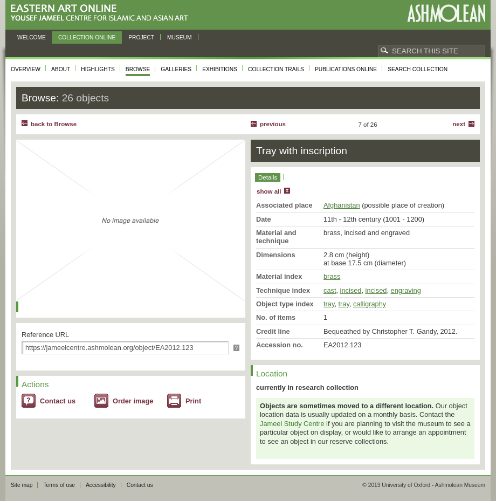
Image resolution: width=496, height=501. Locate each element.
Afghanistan (341, 205)
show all (269, 191)
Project (141, 37)
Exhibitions (219, 69)
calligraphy (369, 304)
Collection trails (276, 69)
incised (351, 290)
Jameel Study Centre (292, 424)
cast (329, 290)
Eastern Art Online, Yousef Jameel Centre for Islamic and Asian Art (102, 13)
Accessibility (101, 485)
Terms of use (59, 485)
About (60, 69)
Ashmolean (446, 13)
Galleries (176, 69)
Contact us (57, 401)
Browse (138, 69)
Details (267, 177)
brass (331, 276)
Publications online (346, 69)
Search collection (417, 69)
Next (458, 124)
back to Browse (54, 124)
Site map (21, 485)
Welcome (31, 37)
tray (328, 304)
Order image (133, 401)
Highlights (98, 69)
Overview (25, 69)
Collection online (86, 37)
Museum (179, 37)
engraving (406, 290)
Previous (273, 124)
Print (193, 401)
